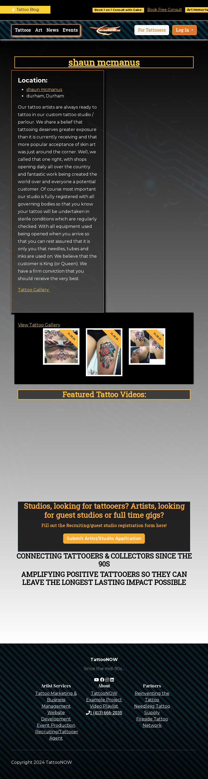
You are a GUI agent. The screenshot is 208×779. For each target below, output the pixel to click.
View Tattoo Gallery (39, 324)
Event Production (56, 725)
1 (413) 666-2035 (104, 712)
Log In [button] (183, 30)
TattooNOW (104, 693)
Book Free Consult (170, 9)
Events (70, 30)
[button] (151, 30)
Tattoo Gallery (34, 289)
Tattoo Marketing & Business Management (56, 700)
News (52, 30)
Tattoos (23, 30)
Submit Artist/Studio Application (104, 538)
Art (38, 30)
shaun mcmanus (104, 62)
